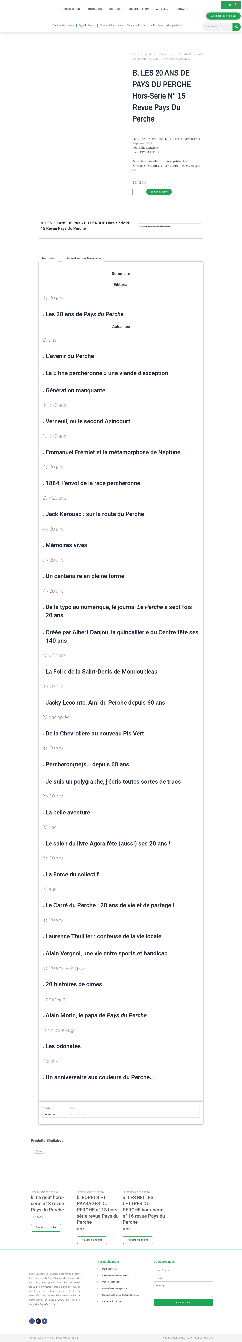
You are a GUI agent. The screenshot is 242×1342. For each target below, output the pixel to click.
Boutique (115, 9)
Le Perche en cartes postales (166, 25)
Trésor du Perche (136, 25)
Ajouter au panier (160, 191)
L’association (71, 9)
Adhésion (162, 9)
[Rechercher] (236, 27)
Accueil (136, 54)
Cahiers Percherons (63, 25)
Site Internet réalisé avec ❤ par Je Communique (188, 1338)
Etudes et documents (111, 25)
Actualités (95, 9)
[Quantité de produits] (137, 192)
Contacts (182, 9)
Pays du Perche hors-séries (158, 54)
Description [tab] (48, 259)
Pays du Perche (87, 25)
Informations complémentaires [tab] (83, 259)
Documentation (139, 9)
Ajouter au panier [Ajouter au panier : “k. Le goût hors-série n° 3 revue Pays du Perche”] (46, 1228)
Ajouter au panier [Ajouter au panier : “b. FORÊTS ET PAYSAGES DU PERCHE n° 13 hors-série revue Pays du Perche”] (92, 1240)
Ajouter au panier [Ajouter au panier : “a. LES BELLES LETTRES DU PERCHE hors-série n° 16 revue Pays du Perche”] (138, 1240)
